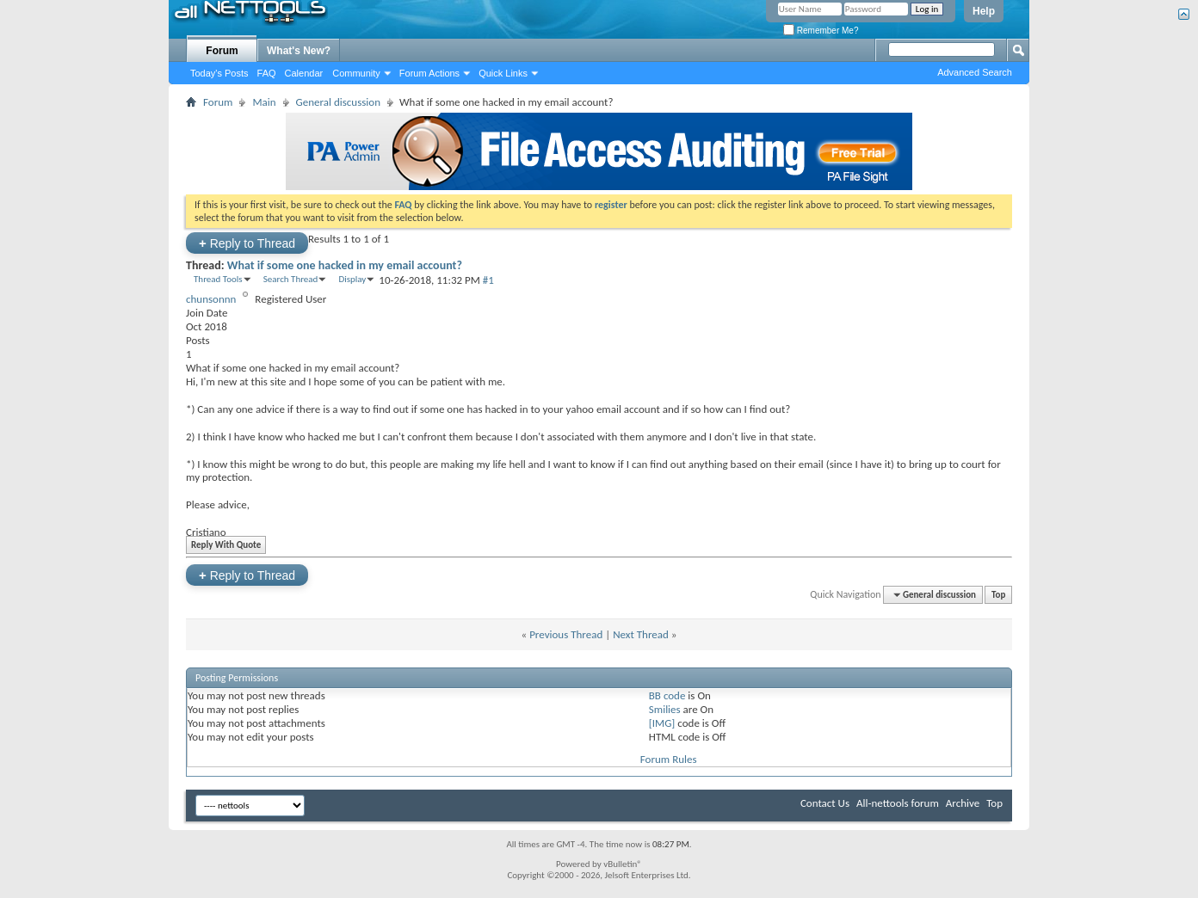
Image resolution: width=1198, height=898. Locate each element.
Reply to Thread (247, 243)
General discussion (338, 101)
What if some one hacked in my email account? (344, 265)
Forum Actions (429, 73)
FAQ (266, 73)
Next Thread (641, 634)
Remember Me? (820, 30)
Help (984, 11)
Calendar (304, 73)
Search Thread (290, 279)
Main (263, 101)
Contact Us (824, 803)
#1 (488, 280)
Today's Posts (219, 73)
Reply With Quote (223, 545)
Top (998, 594)
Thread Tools (218, 279)
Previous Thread (565, 634)
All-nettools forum (897, 803)
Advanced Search (974, 72)
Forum (222, 51)
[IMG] (662, 723)
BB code (667, 695)
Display (352, 279)
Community (356, 73)
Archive (962, 803)
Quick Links (503, 73)
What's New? (298, 51)
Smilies (665, 709)
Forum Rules (668, 759)
